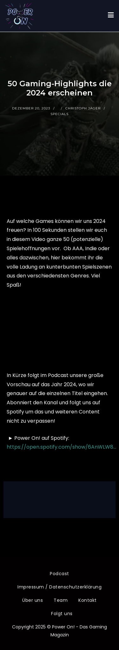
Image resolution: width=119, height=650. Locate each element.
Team (61, 600)
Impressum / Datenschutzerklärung (59, 587)
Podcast (59, 573)
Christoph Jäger (83, 108)
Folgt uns (62, 613)
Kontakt (87, 600)
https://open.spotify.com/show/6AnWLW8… (61, 447)
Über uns (32, 600)
